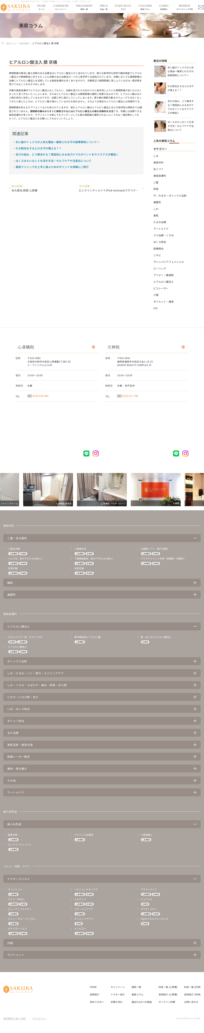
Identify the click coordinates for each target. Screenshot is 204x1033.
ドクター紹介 (118, 994)
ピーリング (159, 268)
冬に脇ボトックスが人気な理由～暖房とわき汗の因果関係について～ (58, 142)
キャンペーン (118, 987)
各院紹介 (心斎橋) (168, 994)
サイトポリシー (40, 1018)
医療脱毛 (158, 248)
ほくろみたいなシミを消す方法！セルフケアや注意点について (53, 161)
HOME (93, 987)
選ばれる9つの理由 (142, 1002)
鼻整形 (157, 202)
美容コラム (137, 994)
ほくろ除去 (159, 242)
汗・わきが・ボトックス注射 (170, 195)
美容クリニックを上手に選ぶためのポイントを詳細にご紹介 (52, 167)
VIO (155, 308)
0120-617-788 (127, 395)
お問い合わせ (191, 1002)
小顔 (156, 295)
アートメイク (161, 228)
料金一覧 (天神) (192, 987)
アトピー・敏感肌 (163, 275)
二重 (156, 182)
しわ (156, 209)
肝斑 (156, 189)
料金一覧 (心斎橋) (168, 987)
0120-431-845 (38, 395)
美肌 (156, 215)
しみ (156, 156)
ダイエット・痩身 (163, 301)
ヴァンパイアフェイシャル (168, 262)
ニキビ (157, 255)
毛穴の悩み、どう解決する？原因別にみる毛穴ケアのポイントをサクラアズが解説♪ (67, 154)
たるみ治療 (159, 222)
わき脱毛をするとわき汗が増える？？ (39, 148)
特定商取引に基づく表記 (14, 1018)
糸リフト (158, 169)
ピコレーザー (161, 288)
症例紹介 (94, 994)
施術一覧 (136, 987)
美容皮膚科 (159, 175)
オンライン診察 (167, 1002)
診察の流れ (117, 1002)
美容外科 (158, 162)
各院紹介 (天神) (192, 994)
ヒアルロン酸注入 (163, 281)
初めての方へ (97, 1002)
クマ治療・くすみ (163, 235)
